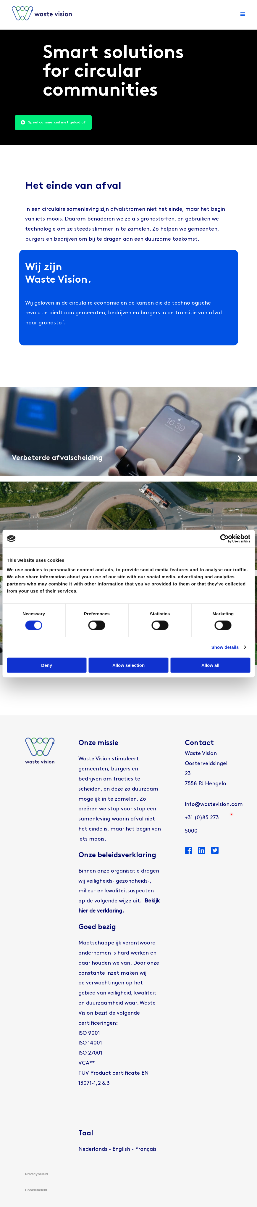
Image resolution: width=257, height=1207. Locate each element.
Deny (46, 664)
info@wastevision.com (214, 804)
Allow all (210, 664)
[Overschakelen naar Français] (145, 1149)
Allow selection (128, 664)
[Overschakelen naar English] (121, 1149)
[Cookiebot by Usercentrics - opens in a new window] (224, 538)
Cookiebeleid (36, 1190)
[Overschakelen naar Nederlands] (92, 1149)
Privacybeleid (36, 1174)
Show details (225, 647)
